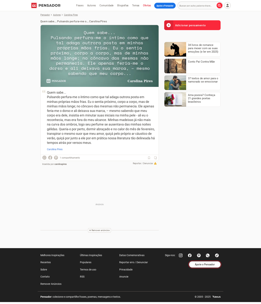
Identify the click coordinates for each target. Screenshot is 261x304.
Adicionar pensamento (185, 25)
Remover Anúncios (50, 283)
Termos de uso (88, 269)
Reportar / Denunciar (143, 163)
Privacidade (125, 269)
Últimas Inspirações (91, 255)
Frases (80, 5)
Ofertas (147, 5)
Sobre (43, 269)
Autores (91, 5)
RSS (82, 276)
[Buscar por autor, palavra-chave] (219, 5)
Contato (45, 276)
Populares (85, 262)
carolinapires (60, 164)
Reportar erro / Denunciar (133, 262)
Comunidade (107, 5)
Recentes (45, 262)
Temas (135, 5)
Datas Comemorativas (131, 255)
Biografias (123, 5)
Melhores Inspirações (52, 255)
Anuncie (123, 276)
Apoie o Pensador (164, 5)
